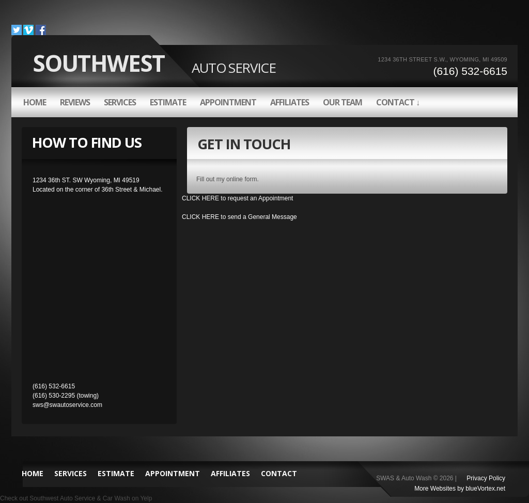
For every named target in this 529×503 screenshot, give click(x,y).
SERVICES (120, 102)
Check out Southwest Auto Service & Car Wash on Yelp (76, 498)
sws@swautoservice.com (67, 404)
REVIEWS (75, 102)
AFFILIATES (289, 102)
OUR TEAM (342, 102)
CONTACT (279, 473)
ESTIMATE (168, 102)
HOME (34, 102)
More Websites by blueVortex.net (459, 488)
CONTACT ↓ (397, 102)
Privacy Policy (485, 478)
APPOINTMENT (228, 102)
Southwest (154, 63)
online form (241, 179)
